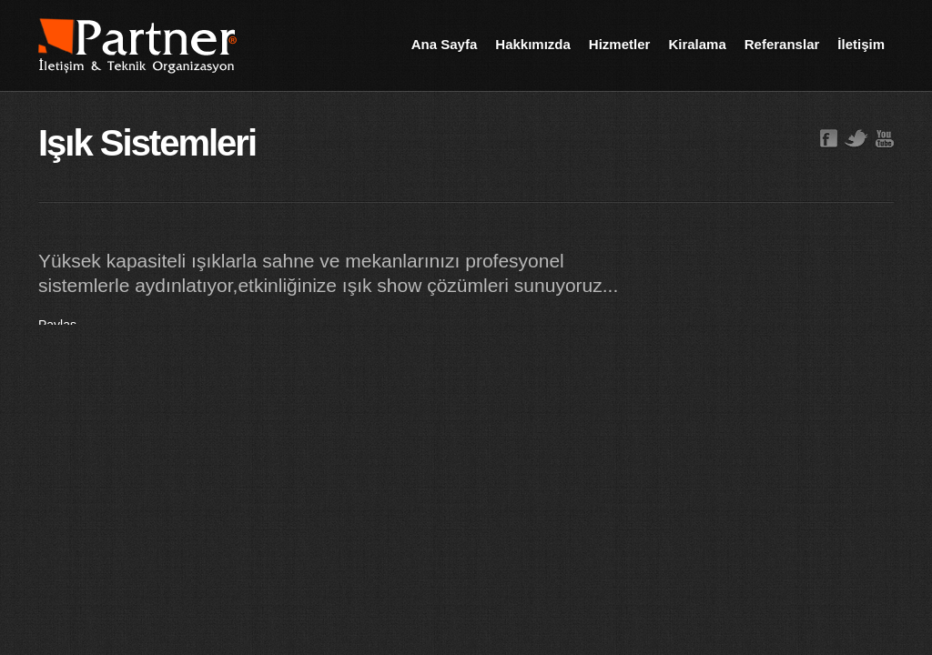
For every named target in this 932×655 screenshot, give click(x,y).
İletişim (861, 44)
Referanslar (782, 44)
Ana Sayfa (444, 44)
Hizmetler (620, 44)
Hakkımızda (533, 44)
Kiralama (696, 44)
